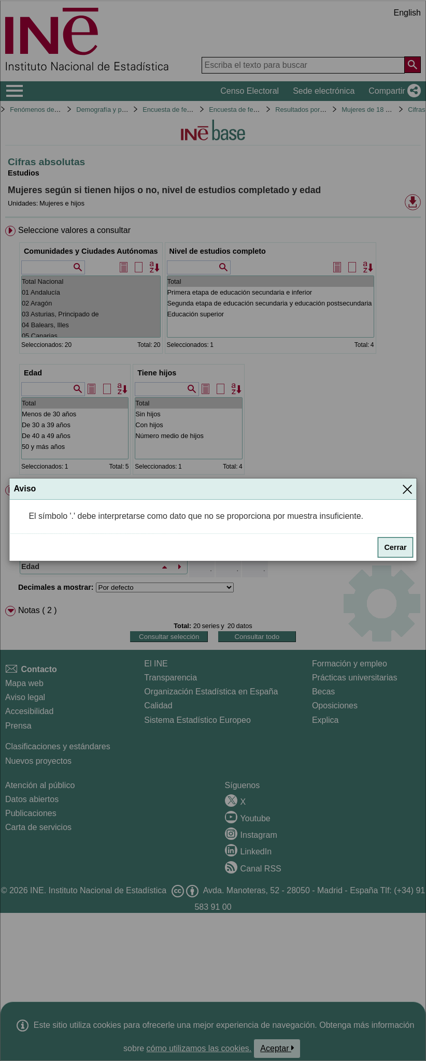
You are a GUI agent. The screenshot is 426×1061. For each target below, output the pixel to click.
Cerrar (395, 547)
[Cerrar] (407, 488)
